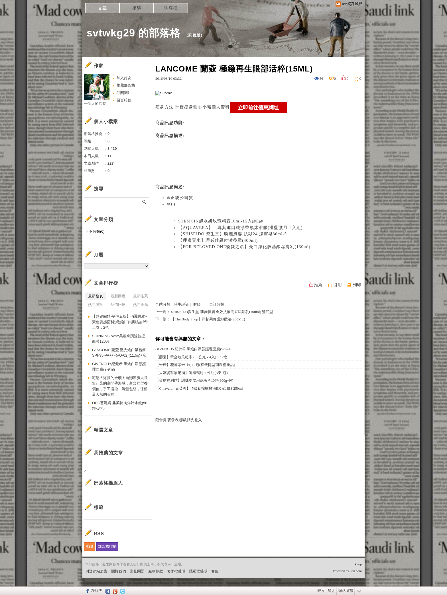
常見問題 (137, 571)
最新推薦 (140, 296)
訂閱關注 (124, 93)
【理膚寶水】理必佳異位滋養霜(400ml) (218, 240)
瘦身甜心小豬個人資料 (207, 107)
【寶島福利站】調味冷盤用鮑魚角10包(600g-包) (194, 380)
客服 (215, 571)
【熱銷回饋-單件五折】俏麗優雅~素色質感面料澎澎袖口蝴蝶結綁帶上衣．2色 (120, 322)
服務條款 (155, 571)
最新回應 (118, 296)
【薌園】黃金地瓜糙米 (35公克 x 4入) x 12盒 (191, 357)
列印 (357, 285)
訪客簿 (171, 8)
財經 (197, 304)
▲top (358, 564)
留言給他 (124, 100)
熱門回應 (118, 304)
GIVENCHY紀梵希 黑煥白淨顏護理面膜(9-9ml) (193, 349)
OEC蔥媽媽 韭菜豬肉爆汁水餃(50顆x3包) (119, 406)
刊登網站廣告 (96, 571)
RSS (89, 546)
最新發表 (95, 296)
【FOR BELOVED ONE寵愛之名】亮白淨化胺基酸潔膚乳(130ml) (244, 246)
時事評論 (181, 304)
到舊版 (194, 35)
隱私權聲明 (198, 571)
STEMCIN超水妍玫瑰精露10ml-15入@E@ (220, 221)
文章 (102, 8)
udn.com (356, 571)
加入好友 (124, 78)
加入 (331, 590)
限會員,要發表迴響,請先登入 (178, 420)
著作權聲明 (176, 571)
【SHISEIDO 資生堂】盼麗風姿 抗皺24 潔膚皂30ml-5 (232, 234)
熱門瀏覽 (95, 304)
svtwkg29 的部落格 (133, 33)
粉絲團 (96, 590)
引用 (337, 285)
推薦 (318, 285)
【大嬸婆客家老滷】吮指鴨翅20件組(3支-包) (191, 373)
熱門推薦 (140, 304)
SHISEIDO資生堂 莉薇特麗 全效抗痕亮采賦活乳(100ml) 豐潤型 (222, 312)
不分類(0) (97, 231)
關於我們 (118, 571)
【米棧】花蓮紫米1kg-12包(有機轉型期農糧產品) (195, 365)
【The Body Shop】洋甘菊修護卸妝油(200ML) (208, 319)
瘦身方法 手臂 (169, 107)
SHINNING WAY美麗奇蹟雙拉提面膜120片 (118, 339)
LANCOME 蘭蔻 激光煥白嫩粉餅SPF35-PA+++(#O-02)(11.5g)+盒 (119, 353)
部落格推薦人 (108, 483)
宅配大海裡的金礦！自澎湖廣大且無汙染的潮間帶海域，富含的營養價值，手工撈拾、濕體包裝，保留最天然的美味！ (120, 386)
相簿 (136, 8)
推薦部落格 (126, 85)
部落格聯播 (107, 546)
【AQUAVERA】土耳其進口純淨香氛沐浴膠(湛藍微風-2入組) (240, 227)
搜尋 (144, 201)
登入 (321, 590)
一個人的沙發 (95, 103)
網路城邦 (345, 590)
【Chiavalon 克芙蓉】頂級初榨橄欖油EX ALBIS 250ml (199, 388)
